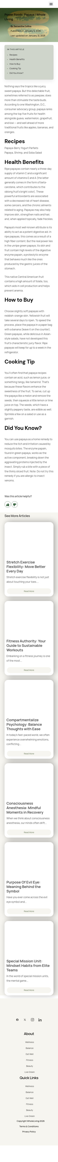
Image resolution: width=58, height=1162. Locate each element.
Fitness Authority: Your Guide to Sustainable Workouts (26, 645)
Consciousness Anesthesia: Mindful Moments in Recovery (24, 807)
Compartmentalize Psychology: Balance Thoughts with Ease (24, 724)
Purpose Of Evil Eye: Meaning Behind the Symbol (23, 886)
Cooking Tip (15, 68)
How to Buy (14, 63)
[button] (51, 3)
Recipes (13, 54)
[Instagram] (32, 1020)
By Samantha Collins (21, 26)
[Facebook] (17, 1020)
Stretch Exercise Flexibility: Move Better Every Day (25, 566)
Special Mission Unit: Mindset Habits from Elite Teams (28, 965)
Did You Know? (16, 73)
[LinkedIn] (40, 1020)
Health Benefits (17, 59)
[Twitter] (25, 1020)
